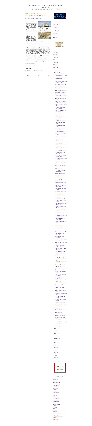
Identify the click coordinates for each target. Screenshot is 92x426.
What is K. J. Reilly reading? (60, 302)
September (57, 325)
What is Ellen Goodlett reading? (60, 251)
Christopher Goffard (56, 398)
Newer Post (27, 75)
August (56, 326)
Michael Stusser (55, 399)
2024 (55, 57)
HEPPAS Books (55, 37)
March (56, 335)
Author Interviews (56, 31)
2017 (55, 340)
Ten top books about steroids (60, 131)
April (56, 333)
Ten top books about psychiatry (60, 264)
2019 (55, 66)
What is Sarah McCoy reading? (60, 150)
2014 (55, 345)
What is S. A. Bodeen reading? (60, 269)
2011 (55, 350)
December (57, 69)
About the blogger (56, 25)
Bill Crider (55, 395)
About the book (27, 21)
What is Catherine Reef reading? (60, 93)
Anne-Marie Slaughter (57, 404)
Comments (56, 419)
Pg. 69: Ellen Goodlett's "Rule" (60, 266)
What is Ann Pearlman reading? (60, 161)
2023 (55, 59)
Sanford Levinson (56, 405)
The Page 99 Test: (31, 65)
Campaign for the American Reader (46, 6)
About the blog (55, 24)
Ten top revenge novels (59, 240)
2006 (55, 358)
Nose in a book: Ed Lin (59, 129)
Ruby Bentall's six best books (60, 317)
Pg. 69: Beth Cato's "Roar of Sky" (60, 90)
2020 (55, 64)
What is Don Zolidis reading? (60, 315)
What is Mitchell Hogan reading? (60, 239)
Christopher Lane (56, 396)
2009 (55, 353)
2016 (55, 342)
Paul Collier (55, 407)
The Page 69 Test (56, 27)
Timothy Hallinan (56, 385)
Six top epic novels (58, 168)
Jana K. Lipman (55, 388)
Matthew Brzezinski (56, 402)
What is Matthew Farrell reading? (60, 224)
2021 (55, 62)
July (56, 328)
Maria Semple (55, 389)
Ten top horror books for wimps (60, 191)
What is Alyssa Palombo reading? (60, 86)
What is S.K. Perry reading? (59, 213)
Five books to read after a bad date (61, 231)
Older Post (49, 75)
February (57, 336)
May (56, 331)
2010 (55, 352)
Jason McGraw (55, 379)
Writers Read (55, 33)
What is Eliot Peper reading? (60, 113)
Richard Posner (55, 410)
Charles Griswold (56, 401)
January (56, 338)
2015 (55, 343)
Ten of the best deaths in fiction (60, 73)
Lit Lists (54, 34)
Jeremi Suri (55, 411)
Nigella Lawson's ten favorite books (61, 212)
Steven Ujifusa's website (31, 63)
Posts (55, 417)
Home (38, 75)
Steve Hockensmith (56, 394)
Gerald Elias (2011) (56, 383)
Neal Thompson (55, 408)
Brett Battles (55, 386)
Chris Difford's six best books (60, 173)
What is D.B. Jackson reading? (60, 180)
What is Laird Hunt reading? (60, 198)
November (57, 70)
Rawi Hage (55, 380)
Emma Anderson (56, 392)
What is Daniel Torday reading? (60, 128)
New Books (55, 36)
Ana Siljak (55, 391)
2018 (55, 67)
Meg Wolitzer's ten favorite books (60, 120)
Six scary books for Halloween (60, 92)
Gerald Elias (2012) (56, 382)
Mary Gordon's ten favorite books (60, 84)
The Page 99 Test (56, 30)
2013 (55, 347)
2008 (55, 355)
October (56, 72)
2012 (55, 348)
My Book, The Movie (56, 28)
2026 (55, 54)
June (56, 330)
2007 (55, 357)
